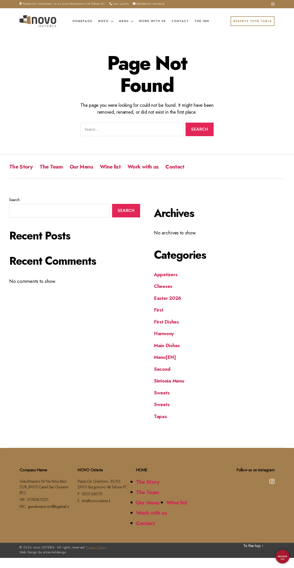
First (159, 309)
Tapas (160, 416)
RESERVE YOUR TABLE (252, 21)
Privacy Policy (96, 557)
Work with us (152, 21)
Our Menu (83, 167)
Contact (180, 21)
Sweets (162, 392)
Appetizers (166, 274)
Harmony (164, 333)
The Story (21, 167)
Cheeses (163, 286)
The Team (52, 167)
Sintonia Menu (170, 380)
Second (162, 369)
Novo (103, 21)
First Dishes (167, 321)
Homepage (82, 21)
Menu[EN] (165, 357)
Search (14, 199)
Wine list (112, 167)
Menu (124, 21)
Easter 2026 (168, 298)
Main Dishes (167, 345)
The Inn (202, 21)
